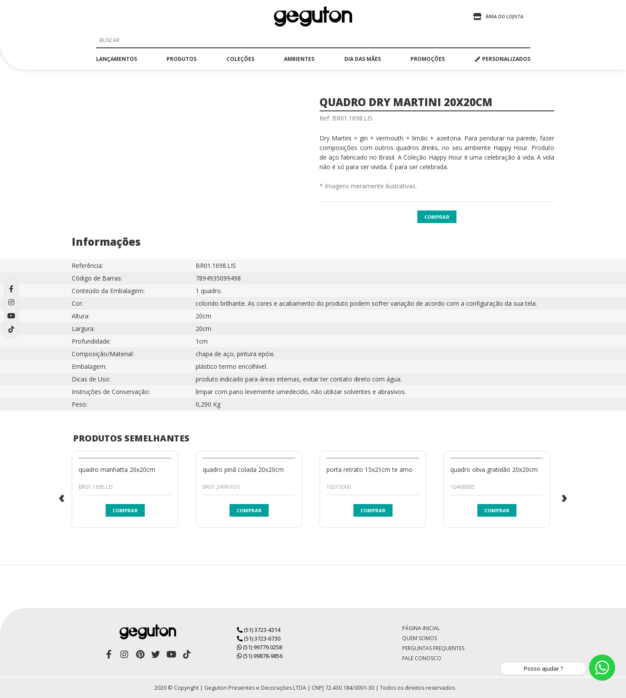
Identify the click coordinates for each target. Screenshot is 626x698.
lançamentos (116, 59)
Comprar (437, 217)
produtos (181, 59)
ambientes (299, 59)
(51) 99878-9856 (260, 656)
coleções (240, 59)
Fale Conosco (421, 658)
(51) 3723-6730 (258, 638)
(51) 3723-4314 (258, 630)
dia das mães (362, 59)
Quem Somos (419, 638)
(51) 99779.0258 (259, 647)
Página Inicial (421, 628)
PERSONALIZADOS (502, 59)
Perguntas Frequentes (433, 648)
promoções (427, 59)
